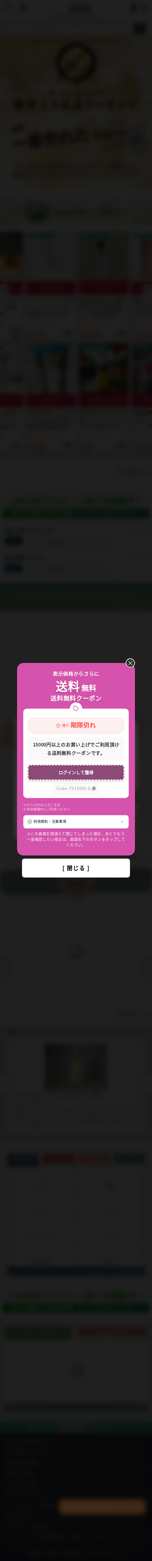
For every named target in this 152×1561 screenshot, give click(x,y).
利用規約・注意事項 (50, 821)
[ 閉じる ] (76, 868)
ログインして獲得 (76, 772)
